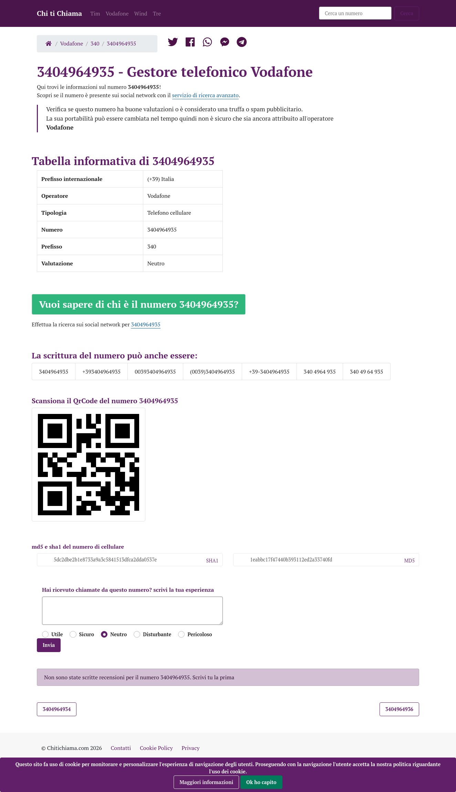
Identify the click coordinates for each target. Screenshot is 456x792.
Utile (57, 634)
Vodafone (117, 13)
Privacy (190, 748)
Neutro (118, 634)
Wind (140, 13)
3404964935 (121, 43)
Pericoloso (199, 634)
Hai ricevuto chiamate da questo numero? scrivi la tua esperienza (128, 589)
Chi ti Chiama (59, 13)
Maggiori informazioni (206, 782)
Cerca (406, 13)
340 (95, 43)
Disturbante (157, 634)
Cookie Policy (156, 748)
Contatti (121, 748)
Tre (157, 13)
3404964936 (399, 709)
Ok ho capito (261, 782)
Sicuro (86, 634)
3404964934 (57, 709)
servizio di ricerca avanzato (205, 95)
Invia (49, 645)
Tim (95, 13)
